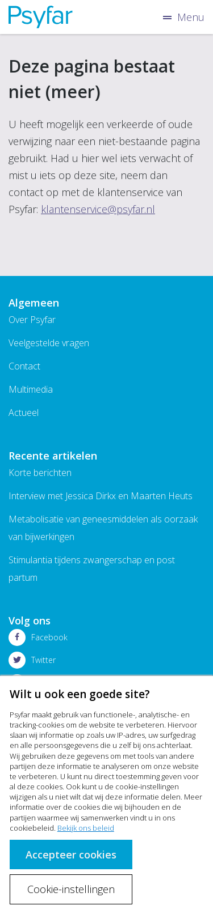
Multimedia (31, 389)
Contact (24, 366)
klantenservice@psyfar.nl (98, 209)
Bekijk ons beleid (85, 828)
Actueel (24, 412)
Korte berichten (40, 472)
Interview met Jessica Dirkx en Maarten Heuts (101, 496)
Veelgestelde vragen (49, 343)
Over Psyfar (32, 319)
